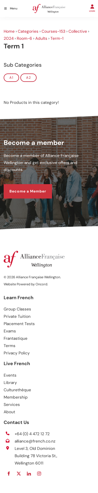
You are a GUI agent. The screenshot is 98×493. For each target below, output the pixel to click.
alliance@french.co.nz (35, 441)
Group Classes (17, 309)
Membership (16, 397)
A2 (28, 77)
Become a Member (22, 187)
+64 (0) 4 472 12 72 (32, 434)
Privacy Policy (17, 353)
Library (10, 382)
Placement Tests (19, 323)
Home (9, 31)
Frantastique (15, 338)
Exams (10, 331)
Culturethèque (17, 390)
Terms (9, 345)
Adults (41, 38)
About (9, 412)
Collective (77, 31)
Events (10, 375)
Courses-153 (53, 31)
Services (12, 404)
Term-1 (57, 38)
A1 (11, 77)
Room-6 (24, 38)
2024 (9, 38)
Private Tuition (17, 316)
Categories (28, 31)
